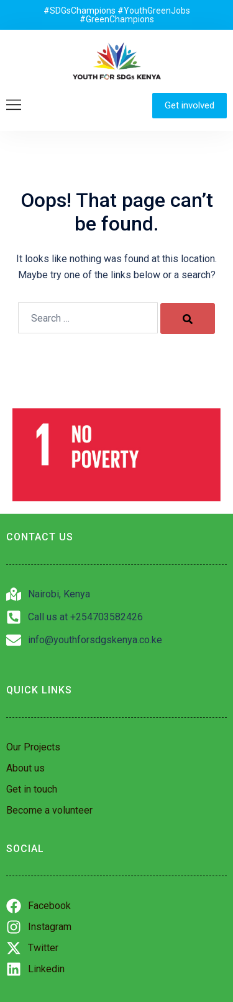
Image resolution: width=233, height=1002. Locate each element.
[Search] (187, 318)
